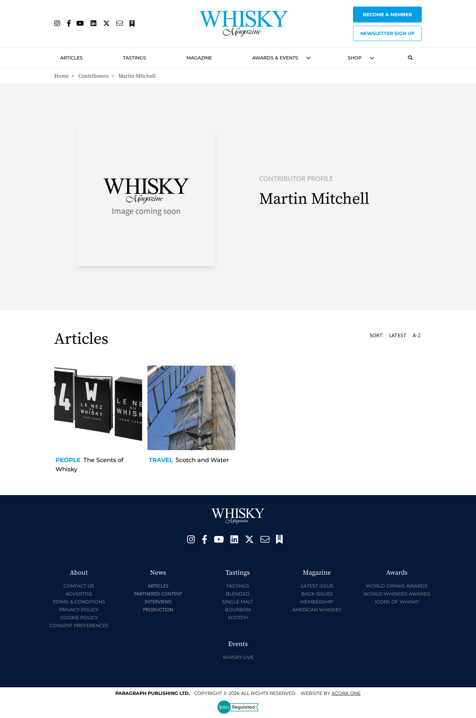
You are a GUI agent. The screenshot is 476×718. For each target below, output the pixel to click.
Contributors (93, 76)
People (68, 460)
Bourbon (238, 610)
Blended (238, 594)
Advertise (78, 594)
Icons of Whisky (397, 602)
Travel (161, 460)
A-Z (417, 335)
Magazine (199, 58)
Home (61, 76)
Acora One (346, 693)
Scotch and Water (202, 460)
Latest (398, 335)
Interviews (158, 601)
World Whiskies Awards (396, 594)
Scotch (238, 618)
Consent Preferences (78, 625)
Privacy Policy (79, 610)
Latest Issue (317, 586)
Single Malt (237, 602)
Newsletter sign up (387, 33)
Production (158, 609)
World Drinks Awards (397, 586)
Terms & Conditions (79, 602)
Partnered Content (158, 594)
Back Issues (317, 594)
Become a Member (387, 15)
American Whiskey (316, 610)
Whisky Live (238, 657)
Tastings (134, 58)
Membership (316, 602)
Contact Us (78, 586)
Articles (71, 58)
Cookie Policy (79, 618)
